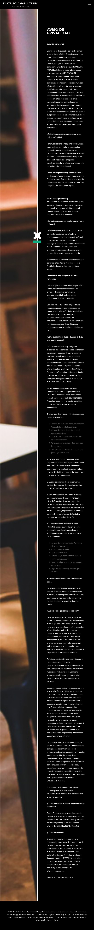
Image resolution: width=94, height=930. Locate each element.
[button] (89, 4)
